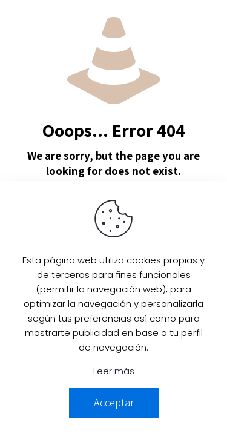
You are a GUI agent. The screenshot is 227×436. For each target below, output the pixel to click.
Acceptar (114, 402)
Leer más (113, 371)
